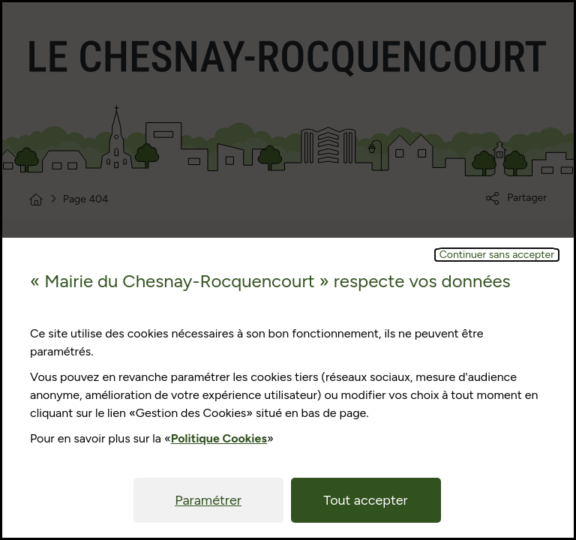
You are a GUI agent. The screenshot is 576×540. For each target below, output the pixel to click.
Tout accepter (365, 500)
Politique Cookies (219, 438)
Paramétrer (208, 500)
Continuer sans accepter (497, 255)
